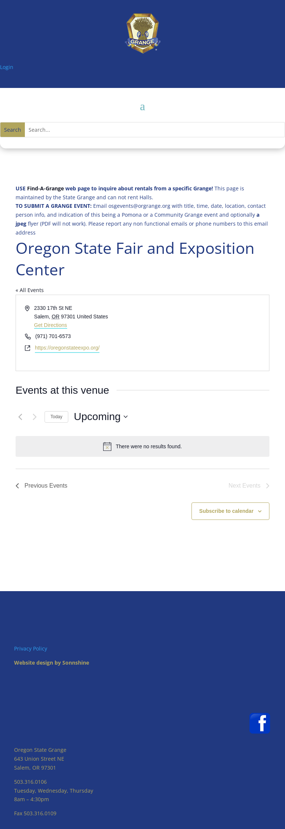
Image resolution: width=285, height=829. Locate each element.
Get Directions (50, 325)
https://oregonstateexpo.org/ (67, 348)
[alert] (142, 446)
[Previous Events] (20, 416)
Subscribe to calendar (226, 511)
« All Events (30, 290)
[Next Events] (34, 416)
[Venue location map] (205, 332)
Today (56, 416)
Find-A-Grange (45, 188)
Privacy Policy (30, 648)
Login (6, 67)
